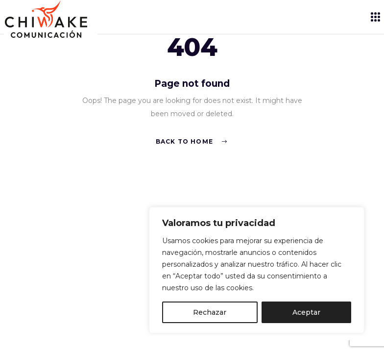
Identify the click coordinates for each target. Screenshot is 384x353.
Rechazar (209, 312)
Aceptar (306, 312)
